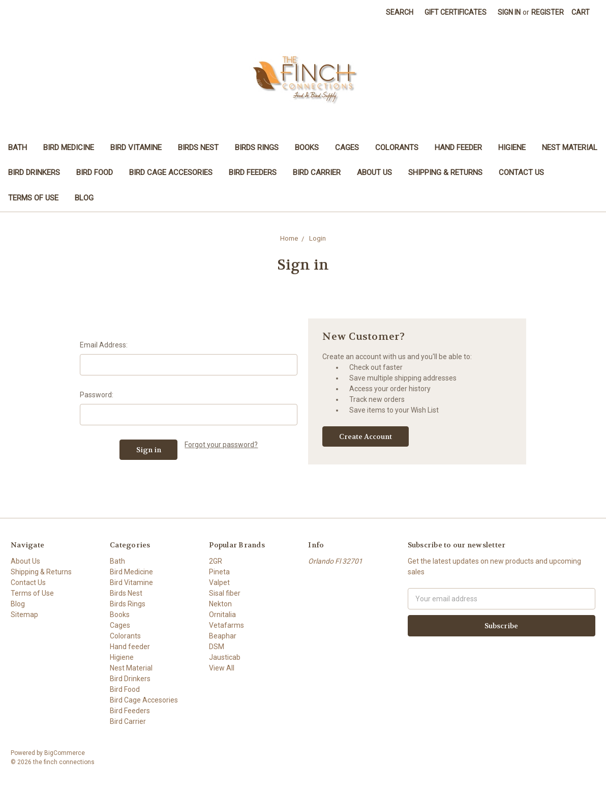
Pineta (219, 572)
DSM (216, 647)
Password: (96, 395)
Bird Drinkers (34, 172)
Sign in (509, 12)
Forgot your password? (221, 445)
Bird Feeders (253, 172)
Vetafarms (226, 625)
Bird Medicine (68, 147)
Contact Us (521, 172)
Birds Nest (198, 147)
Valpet (219, 582)
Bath (17, 147)
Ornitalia (222, 614)
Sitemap (24, 614)
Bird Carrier (317, 172)
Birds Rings (257, 147)
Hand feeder (458, 147)
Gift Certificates (456, 12)
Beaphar (222, 636)
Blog (84, 197)
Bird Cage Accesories (171, 172)
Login (317, 238)
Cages (347, 147)
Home (289, 238)
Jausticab (224, 657)
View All (221, 668)
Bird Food (94, 172)
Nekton (220, 604)
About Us (374, 172)
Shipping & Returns (445, 172)
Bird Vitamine (136, 147)
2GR (215, 561)
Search (399, 12)
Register (547, 12)
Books (307, 147)
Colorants (396, 147)
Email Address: (104, 345)
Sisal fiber (224, 593)
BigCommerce (64, 752)
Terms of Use (33, 197)
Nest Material (569, 147)
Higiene (512, 147)
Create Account (365, 436)
